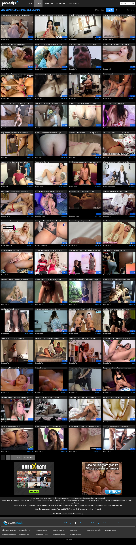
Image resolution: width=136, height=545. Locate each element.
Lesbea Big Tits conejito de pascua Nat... (14, 368)
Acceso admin (68, 539)
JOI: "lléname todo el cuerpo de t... (114, 103)
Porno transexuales (94, 530)
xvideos (30, 39)
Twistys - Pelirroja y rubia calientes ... (115, 221)
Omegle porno (41, 530)
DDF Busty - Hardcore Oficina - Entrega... (83, 338)
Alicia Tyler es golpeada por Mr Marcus (48, 427)
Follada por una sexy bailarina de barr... (82, 191)
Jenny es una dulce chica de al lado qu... (14, 338)
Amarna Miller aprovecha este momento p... (117, 15)
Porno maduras (58, 530)
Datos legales (69, 523)
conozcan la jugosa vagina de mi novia (48, 74)
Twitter (131, 523)
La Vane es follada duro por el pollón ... (48, 397)
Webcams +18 (74, 3)
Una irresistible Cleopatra (10, 309)
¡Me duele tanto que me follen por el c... (116, 397)
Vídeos (38, 3)
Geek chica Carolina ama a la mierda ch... (117, 309)
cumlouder (63, 186)
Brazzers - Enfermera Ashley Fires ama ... (15, 279)
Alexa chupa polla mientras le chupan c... (82, 368)
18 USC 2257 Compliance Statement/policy (68, 514)
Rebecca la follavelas (42, 162)
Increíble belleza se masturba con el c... (82, 15)
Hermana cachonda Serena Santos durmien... (50, 338)
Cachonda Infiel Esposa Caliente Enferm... (15, 162)
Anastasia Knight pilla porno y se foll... (13, 44)
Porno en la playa (42, 535)
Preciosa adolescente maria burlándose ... (83, 162)
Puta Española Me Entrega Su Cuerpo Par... (49, 191)
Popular (110, 10)
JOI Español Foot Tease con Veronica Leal (49, 15)
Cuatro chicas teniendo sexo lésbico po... (83, 309)
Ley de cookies (82, 523)
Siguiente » (28, 457)
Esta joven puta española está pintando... (117, 368)
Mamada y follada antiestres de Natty (48, 309)
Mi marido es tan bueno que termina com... (117, 74)
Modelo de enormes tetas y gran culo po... (83, 103)
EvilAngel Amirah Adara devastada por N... (117, 427)
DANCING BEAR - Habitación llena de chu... (15, 397)
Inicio (30, 3)
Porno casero (24, 535)
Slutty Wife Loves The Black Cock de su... (83, 397)
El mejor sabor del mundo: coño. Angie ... (116, 44)
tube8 (133, 392)
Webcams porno (110, 530)
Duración (130, 10)
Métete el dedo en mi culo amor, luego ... (48, 133)
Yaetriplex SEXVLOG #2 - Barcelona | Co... (49, 221)
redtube (30, 304)
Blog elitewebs (75, 535)
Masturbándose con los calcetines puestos (84, 427)
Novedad (120, 10)
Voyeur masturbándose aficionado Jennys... (84, 279)
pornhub (132, 69)
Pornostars (60, 3)
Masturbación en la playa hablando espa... (83, 44)
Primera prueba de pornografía (11, 250)
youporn (64, 39)
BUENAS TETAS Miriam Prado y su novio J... (49, 103)
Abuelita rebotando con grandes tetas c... (15, 221)
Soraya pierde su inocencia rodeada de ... (49, 250)
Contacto (112, 523)
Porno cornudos (59, 535)
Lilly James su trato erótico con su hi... (116, 162)
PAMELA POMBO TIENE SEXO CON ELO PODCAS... (116, 133)
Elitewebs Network (9, 530)
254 (18, 457)
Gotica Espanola (40, 368)
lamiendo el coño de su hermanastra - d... (15, 74)
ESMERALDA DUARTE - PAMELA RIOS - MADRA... (85, 250)
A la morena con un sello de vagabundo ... (49, 44)
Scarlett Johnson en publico (10, 427)
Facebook (121, 523)
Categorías (48, 3)
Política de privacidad (98, 523)
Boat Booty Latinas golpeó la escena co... (14, 191)
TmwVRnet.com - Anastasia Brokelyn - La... (15, 103)
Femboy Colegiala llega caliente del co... (82, 221)
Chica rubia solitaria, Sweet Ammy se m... (82, 74)
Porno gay (73, 530)
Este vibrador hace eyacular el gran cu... (116, 250)
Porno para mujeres (9, 535)
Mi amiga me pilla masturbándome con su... (117, 279)
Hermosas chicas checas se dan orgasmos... (84, 133)
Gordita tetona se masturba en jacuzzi (48, 279)
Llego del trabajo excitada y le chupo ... (116, 191)
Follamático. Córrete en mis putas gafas (116, 338)
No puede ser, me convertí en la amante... (15, 133)
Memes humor (24, 530)
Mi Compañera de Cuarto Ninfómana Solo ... (15, 15)
